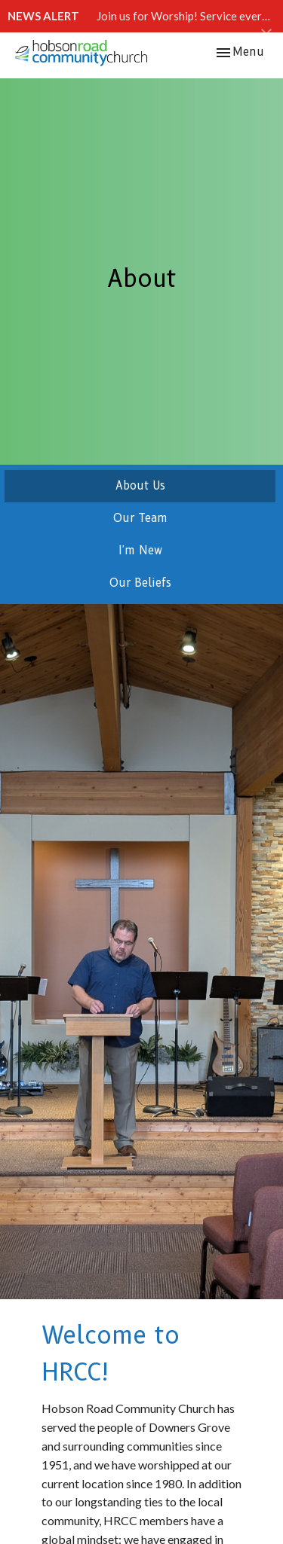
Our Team (140, 518)
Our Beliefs (140, 583)
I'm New (140, 550)
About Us (140, 486)
